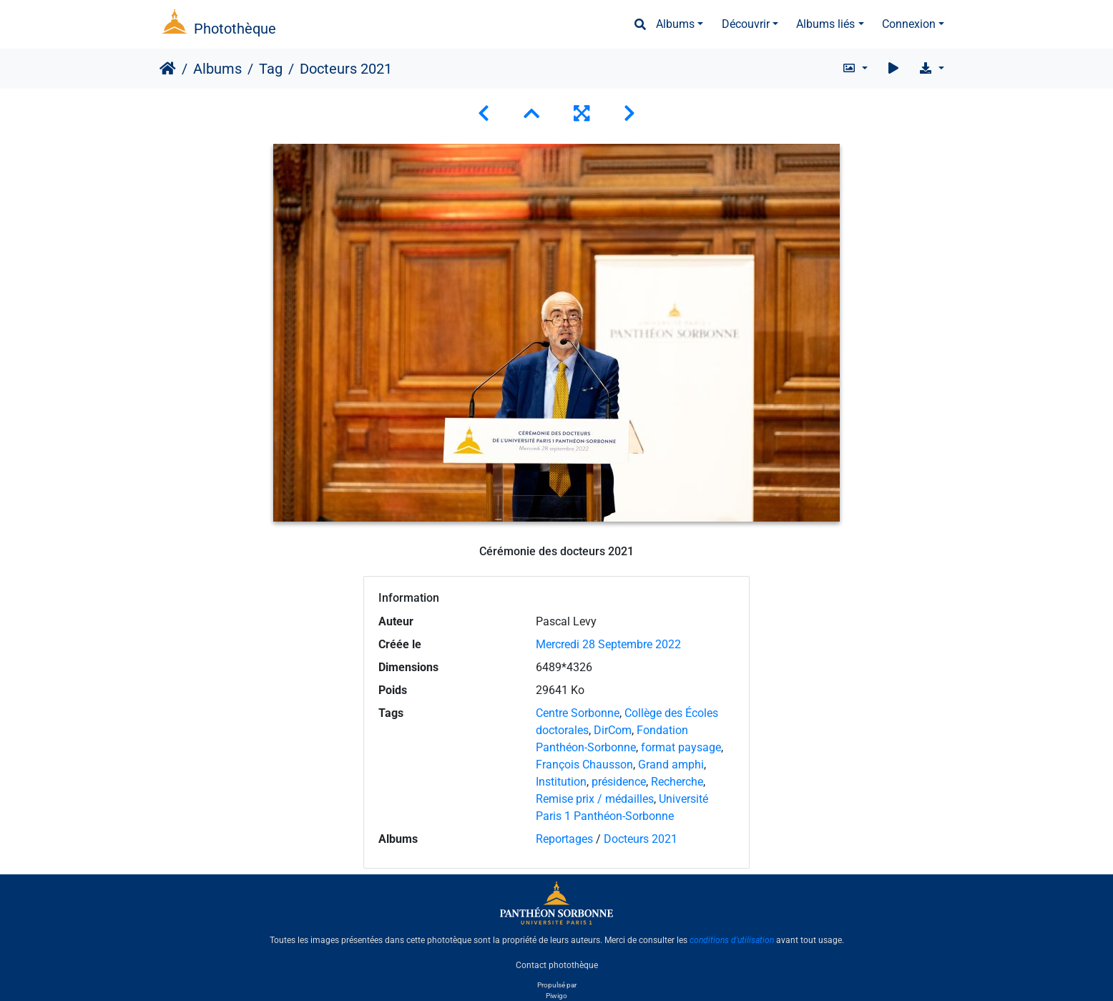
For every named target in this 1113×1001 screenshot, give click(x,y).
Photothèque (235, 28)
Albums (675, 24)
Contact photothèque (557, 965)
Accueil (168, 68)
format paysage (681, 747)
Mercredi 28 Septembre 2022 (608, 644)
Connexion (909, 24)
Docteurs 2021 (640, 839)
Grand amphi (671, 764)
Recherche (677, 781)
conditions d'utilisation (732, 940)
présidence (619, 781)
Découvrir (746, 24)
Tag (271, 68)
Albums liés (825, 24)
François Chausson (584, 764)
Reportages (564, 839)
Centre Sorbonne (577, 713)
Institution (561, 781)
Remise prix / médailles (595, 799)
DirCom (613, 730)
